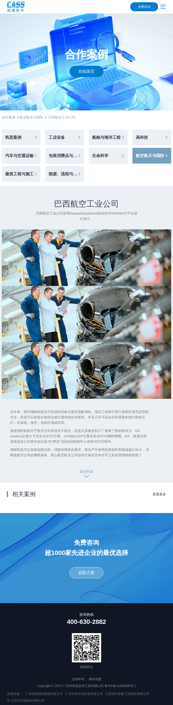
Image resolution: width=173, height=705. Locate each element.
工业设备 (57, 137)
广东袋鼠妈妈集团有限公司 (44, 694)
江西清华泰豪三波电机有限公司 (127, 694)
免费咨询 (144, 7)
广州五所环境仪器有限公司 (84, 694)
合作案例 (8, 117)
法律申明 (78, 679)
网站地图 (95, 679)
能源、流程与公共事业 (66, 174)
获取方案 (86, 572)
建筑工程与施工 (19, 174)
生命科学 (100, 155)
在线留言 (86, 71)
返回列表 (86, 471)
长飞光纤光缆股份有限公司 (26, 700)
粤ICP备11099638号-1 (120, 686)
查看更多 (159, 494)
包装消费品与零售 (65, 155)
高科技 (142, 137)
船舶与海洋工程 (106, 137)
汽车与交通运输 (19, 155)
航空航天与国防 (31, 117)
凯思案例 (13, 137)
